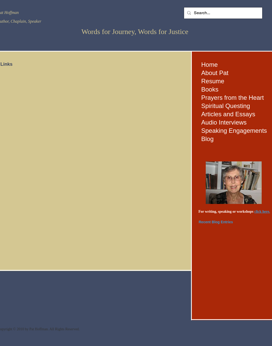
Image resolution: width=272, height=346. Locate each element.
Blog (207, 138)
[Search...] (222, 13)
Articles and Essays (228, 114)
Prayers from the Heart (232, 97)
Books (210, 89)
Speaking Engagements (234, 130)
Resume (212, 81)
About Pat (214, 72)
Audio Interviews (224, 122)
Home (209, 64)
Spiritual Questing (225, 105)
